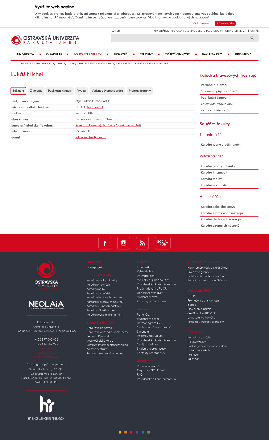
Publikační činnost (59, 90)
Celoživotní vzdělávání (217, 104)
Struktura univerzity (44, 64)
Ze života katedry (213, 110)
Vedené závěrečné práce (107, 90)
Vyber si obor (145, 271)
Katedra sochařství (214, 185)
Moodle (196, 31)
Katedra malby (211, 178)
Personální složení (214, 84)
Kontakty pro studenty (151, 353)
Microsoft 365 (180, 31)
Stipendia (143, 331)
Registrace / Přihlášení (151, 370)
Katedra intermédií (214, 172)
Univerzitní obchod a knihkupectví (108, 332)
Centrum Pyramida (99, 336)
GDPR (191, 296)
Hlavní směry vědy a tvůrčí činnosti (208, 267)
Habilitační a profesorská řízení (206, 276)
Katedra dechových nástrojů (221, 219)
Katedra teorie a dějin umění (221, 144)
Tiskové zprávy (196, 342)
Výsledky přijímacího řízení (153, 280)
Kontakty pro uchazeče (151, 301)
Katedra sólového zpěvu (218, 206)
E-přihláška (144, 267)
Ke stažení (193, 354)
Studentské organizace (151, 348)
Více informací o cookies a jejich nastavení (178, 17)
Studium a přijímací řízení (219, 91)
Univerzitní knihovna (99, 327)
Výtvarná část (211, 156)
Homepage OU (96, 267)
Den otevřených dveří (150, 292)
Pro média (243, 54)
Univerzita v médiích (199, 350)
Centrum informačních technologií (108, 344)
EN (118, 31)
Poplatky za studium (150, 335)
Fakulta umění (87, 64)
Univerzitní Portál (246, 31)
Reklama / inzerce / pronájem (205, 321)
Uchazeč (124, 54)
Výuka (81, 90)
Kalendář (193, 359)
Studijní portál (223, 31)
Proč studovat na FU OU (152, 288)
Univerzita (29, 54)
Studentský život (147, 297)
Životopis (36, 90)
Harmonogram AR (148, 323)
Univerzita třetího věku (201, 317)
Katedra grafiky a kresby (218, 166)
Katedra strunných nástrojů (220, 225)
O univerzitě (24, 64)
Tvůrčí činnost (181, 54)
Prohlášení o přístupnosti (203, 300)
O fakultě (57, 54)
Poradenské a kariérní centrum (106, 353)
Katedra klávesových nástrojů (151, 64)
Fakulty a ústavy (67, 64)
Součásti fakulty (91, 54)
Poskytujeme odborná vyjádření (207, 346)
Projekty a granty (140, 90)
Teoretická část (212, 135)
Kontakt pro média (199, 337)
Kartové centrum (97, 349)
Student (150, 54)
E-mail (208, 31)
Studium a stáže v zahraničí (154, 327)
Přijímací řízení (146, 275)
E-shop (191, 304)
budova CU (95, 107)
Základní (18, 90)
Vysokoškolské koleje (100, 340)
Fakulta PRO (215, 54)
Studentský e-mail (148, 318)
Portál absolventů (148, 366)
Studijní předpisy (147, 344)
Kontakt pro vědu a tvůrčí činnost (207, 280)
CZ (113, 31)
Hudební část (125, 64)
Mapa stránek (160, 31)
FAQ (139, 374)
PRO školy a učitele (199, 309)
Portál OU (143, 314)
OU (12, 64)
